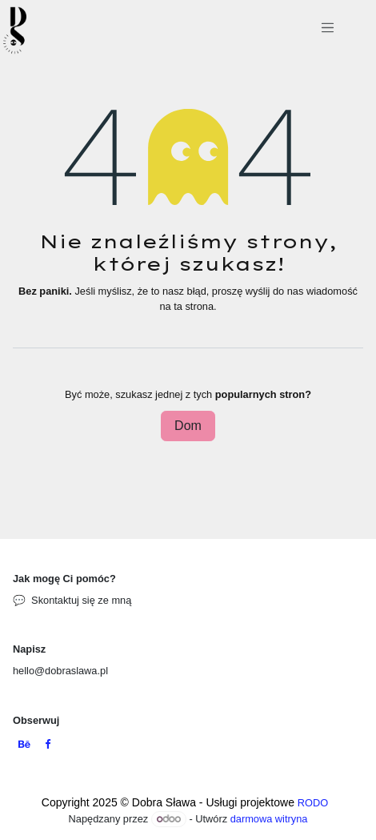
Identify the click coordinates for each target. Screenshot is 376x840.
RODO (313, 803)
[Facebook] (48, 745)
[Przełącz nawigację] (328, 30)
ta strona (194, 306)
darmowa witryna (269, 819)
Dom (188, 425)
